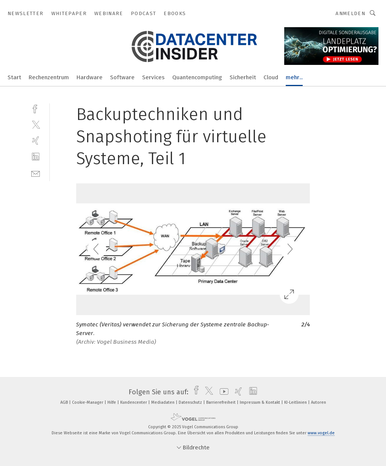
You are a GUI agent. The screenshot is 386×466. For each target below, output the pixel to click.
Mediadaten (163, 402)
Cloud (270, 77)
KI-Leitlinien (296, 402)
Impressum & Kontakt (260, 402)
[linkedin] (35, 156)
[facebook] (35, 108)
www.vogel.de (321, 433)
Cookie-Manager (88, 402)
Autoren (318, 402)
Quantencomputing (197, 77)
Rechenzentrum (49, 77)
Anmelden (350, 13)
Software (122, 77)
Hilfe (112, 402)
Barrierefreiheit (221, 402)
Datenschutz (191, 402)
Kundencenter (134, 402)
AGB (64, 402)
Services (153, 77)
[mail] (35, 173)
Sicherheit (243, 77)
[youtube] (222, 392)
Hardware (90, 77)
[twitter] (35, 124)
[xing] (35, 140)
